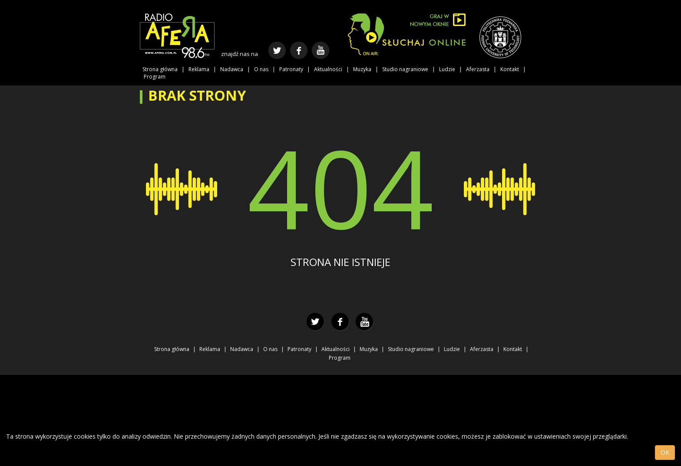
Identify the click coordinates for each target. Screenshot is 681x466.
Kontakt (509, 69)
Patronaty (291, 69)
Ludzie (447, 69)
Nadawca (231, 69)
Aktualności (328, 69)
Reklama (198, 69)
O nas (261, 69)
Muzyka (362, 69)
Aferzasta (477, 69)
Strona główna (160, 69)
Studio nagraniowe (405, 69)
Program (154, 76)
